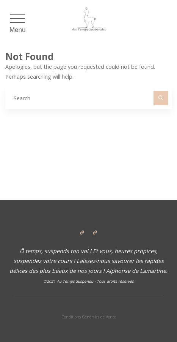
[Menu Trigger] (17, 24)
